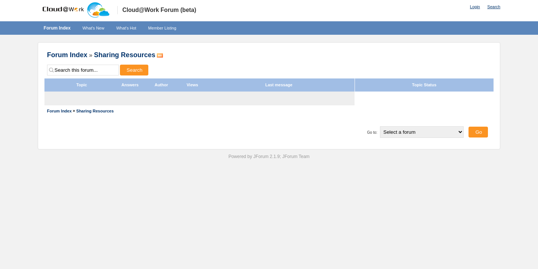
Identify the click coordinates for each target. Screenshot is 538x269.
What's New (93, 28)
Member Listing (162, 28)
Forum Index (57, 28)
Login (475, 6)
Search (493, 6)
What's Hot (126, 28)
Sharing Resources (124, 55)
